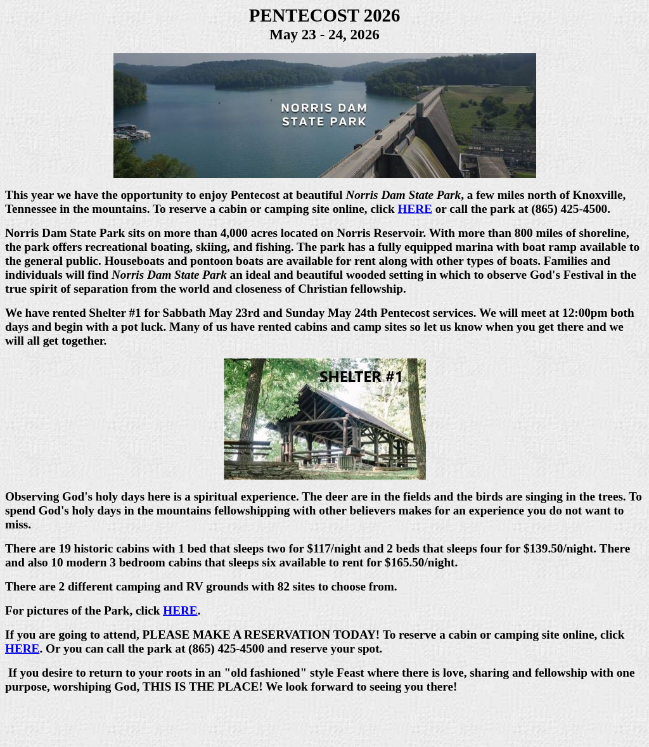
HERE (415, 208)
